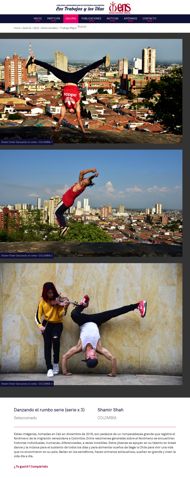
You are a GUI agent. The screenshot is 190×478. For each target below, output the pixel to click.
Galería (71, 18)
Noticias (112, 18)
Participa (53, 18)
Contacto (149, 18)
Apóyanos (130, 18)
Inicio (38, 18)
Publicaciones (91, 18)
